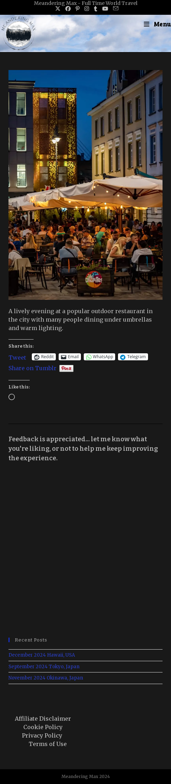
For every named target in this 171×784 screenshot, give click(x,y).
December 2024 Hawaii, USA (41, 655)
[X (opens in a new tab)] (58, 9)
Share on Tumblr (32, 367)
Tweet (17, 357)
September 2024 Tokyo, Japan (43, 667)
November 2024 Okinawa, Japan (45, 678)
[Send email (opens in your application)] (114, 9)
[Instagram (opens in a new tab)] (87, 9)
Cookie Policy (43, 727)
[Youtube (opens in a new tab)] (105, 9)
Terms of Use (48, 743)
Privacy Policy (42, 735)
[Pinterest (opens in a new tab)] (77, 9)
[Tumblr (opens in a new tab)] (96, 9)
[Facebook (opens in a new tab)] (68, 9)
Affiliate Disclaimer (43, 718)
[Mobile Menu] (157, 24)
